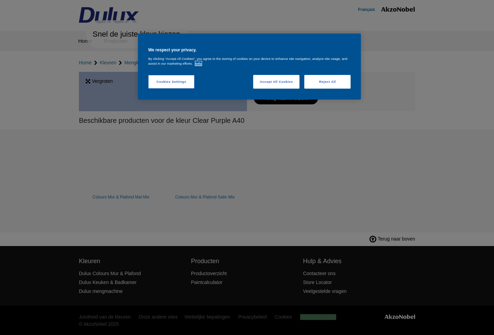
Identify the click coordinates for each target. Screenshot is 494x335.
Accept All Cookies (276, 81)
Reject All (327, 81)
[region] (249, 67)
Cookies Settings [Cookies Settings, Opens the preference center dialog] (171, 81)
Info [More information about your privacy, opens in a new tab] (199, 63)
